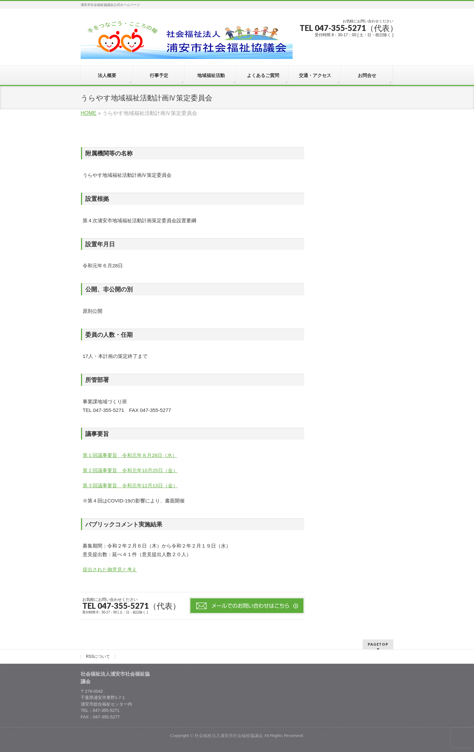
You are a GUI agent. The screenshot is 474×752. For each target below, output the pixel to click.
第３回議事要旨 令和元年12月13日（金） (130, 485)
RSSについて (98, 656)
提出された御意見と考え (110, 569)
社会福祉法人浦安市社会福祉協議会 (229, 735)
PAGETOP (378, 644)
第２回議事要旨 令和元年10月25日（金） (130, 470)
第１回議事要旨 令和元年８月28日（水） (130, 455)
